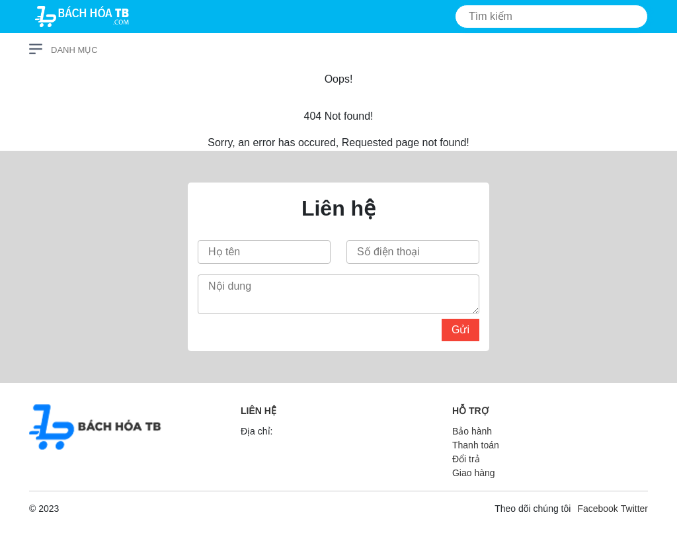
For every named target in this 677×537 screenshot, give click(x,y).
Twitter (634, 508)
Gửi (460, 329)
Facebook (597, 508)
